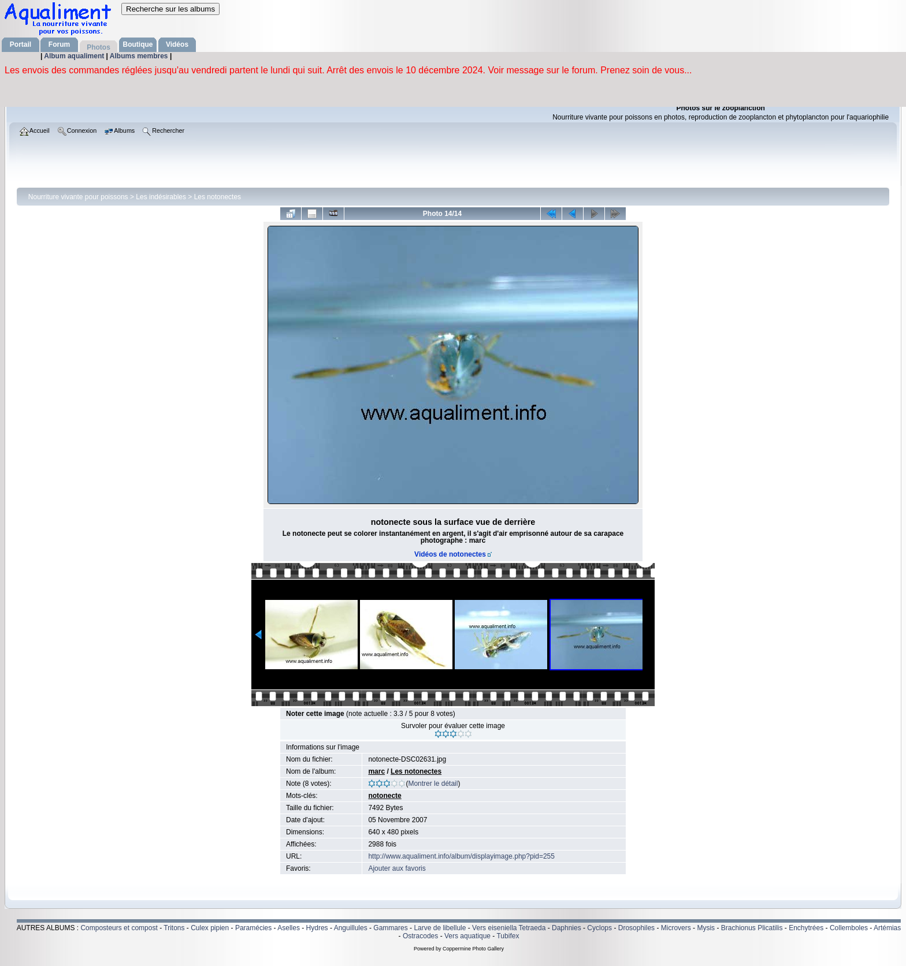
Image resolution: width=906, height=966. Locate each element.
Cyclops (599, 928)
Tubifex (507, 936)
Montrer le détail (433, 783)
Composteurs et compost (118, 928)
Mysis (706, 928)
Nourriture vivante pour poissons (78, 197)
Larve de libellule (440, 928)
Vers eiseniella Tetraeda (508, 928)
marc (376, 771)
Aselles (288, 928)
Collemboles (849, 928)
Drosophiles (636, 928)
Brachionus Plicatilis (752, 928)
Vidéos (177, 44)
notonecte (384, 796)
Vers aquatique (467, 936)
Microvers (676, 928)
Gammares (390, 928)
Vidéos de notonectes (450, 554)
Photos (98, 47)
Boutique (138, 44)
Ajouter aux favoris (396, 868)
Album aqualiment (75, 56)
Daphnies (566, 928)
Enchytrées (806, 928)
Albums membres (140, 56)
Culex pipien (210, 928)
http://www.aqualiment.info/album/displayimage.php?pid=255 (461, 856)
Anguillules (350, 928)
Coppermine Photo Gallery (473, 949)
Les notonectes (217, 197)
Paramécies (253, 928)
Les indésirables (161, 197)
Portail (20, 44)
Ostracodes (420, 936)
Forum (59, 44)
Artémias (887, 928)
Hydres (317, 928)
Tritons (174, 928)
